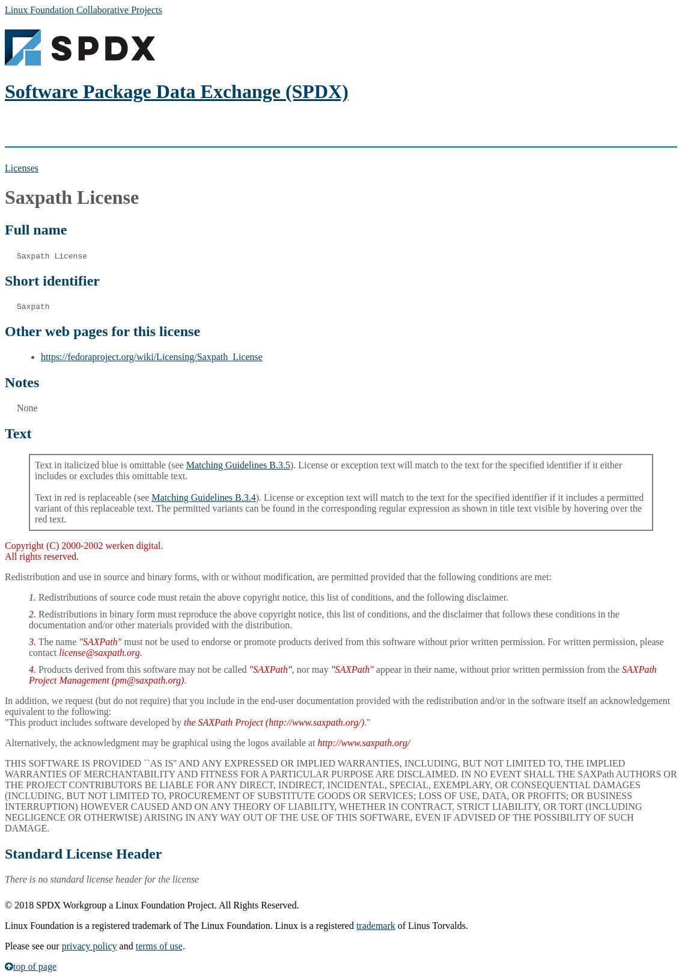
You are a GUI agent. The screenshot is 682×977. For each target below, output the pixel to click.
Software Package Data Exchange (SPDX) (177, 91)
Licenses (21, 168)
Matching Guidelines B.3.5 (238, 465)
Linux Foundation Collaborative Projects (83, 10)
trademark (375, 925)
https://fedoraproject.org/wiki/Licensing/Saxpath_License (152, 357)
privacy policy (89, 946)
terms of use (159, 946)
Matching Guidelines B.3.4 (203, 497)
